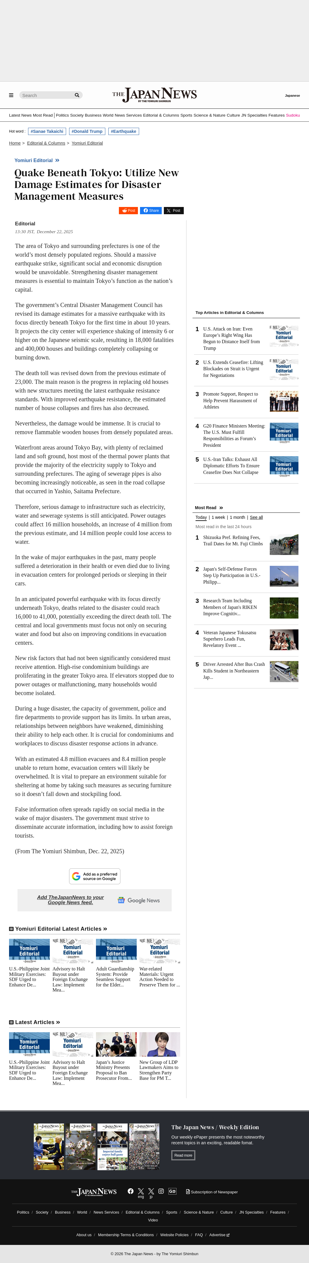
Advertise (219, 1235)
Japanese (292, 95)
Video (153, 1220)
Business (93, 115)
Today (201, 517)
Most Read (43, 115)
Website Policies (174, 1235)
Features (277, 115)
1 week (218, 517)
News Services (128, 115)
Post (131, 210)
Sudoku (293, 115)
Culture (233, 115)
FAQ (199, 1235)
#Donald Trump (87, 131)
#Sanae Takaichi (47, 131)
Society (77, 115)
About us (84, 1235)
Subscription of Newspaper (212, 1192)
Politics (62, 115)
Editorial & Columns (161, 115)
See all (256, 517)
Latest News (20, 115)
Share (154, 210)
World (108, 115)
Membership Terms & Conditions (126, 1235)
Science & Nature (209, 115)
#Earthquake (123, 131)
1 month (237, 517)
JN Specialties (254, 115)
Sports (186, 115)
